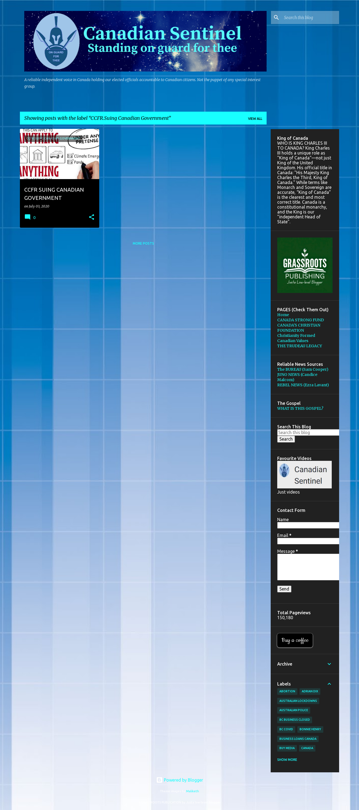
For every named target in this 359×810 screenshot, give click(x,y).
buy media (287, 748)
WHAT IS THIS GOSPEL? (300, 408)
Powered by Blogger (179, 780)
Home (283, 314)
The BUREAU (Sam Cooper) (302, 369)
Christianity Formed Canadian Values (296, 338)
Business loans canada (297, 738)
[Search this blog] (310, 17)
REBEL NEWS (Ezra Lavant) (303, 384)
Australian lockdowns (298, 700)
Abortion (287, 691)
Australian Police (293, 710)
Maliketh (192, 791)
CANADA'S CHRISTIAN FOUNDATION (298, 328)
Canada (307, 748)
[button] (91, 217)
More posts (143, 243)
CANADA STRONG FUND (300, 320)
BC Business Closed (294, 719)
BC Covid (286, 729)
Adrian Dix (310, 691)
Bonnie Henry (310, 729)
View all (255, 118)
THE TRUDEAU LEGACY (299, 345)
